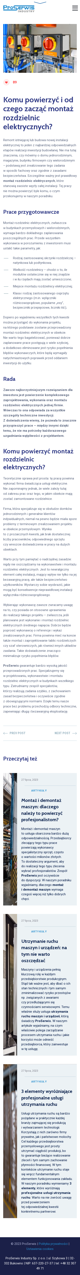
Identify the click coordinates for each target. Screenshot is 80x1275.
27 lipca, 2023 (29, 779)
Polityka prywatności (53, 1244)
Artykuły (39, 790)
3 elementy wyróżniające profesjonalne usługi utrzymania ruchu (46, 1098)
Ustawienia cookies (40, 1249)
